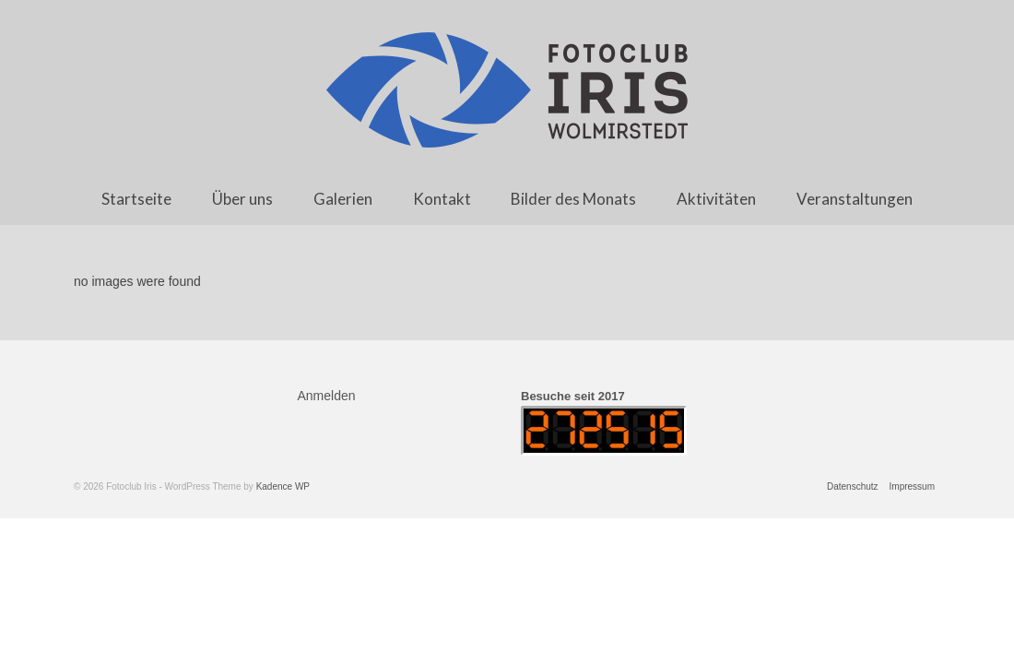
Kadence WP (283, 486)
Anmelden (327, 395)
